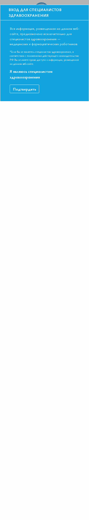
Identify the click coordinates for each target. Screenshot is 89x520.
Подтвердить (24, 84)
